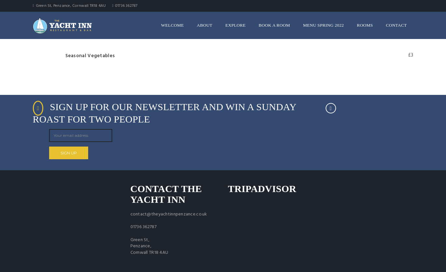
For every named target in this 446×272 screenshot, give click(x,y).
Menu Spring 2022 (323, 25)
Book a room (274, 25)
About (204, 25)
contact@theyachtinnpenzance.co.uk (168, 214)
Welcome (172, 25)
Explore (235, 25)
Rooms (365, 25)
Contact (396, 25)
